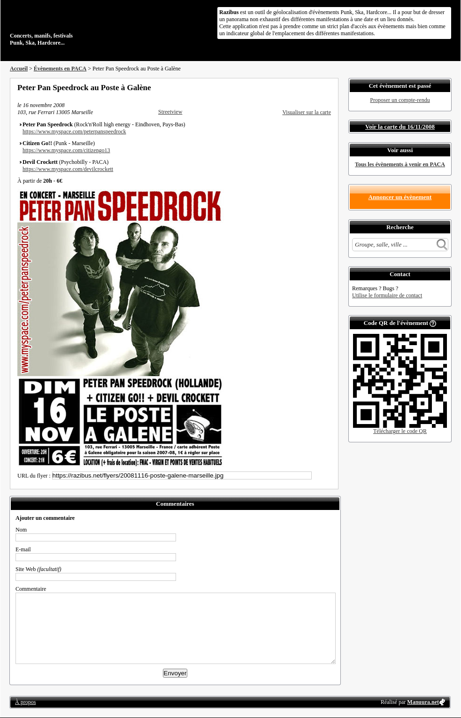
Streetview (170, 111)
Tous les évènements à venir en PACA (400, 164)
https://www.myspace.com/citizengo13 (66, 150)
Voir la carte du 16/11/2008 (400, 126)
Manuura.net (423, 702)
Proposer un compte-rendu (400, 100)
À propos (25, 702)
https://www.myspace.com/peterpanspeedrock (74, 131)
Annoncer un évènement (400, 197)
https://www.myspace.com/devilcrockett (68, 169)
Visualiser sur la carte (306, 112)
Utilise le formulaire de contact (387, 295)
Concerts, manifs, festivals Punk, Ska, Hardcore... (70, 25)
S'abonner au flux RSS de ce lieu (327, 87)
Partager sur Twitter (302, 87)
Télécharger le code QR (400, 431)
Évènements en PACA (60, 68)
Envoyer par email (315, 87)
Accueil (19, 68)
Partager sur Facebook (289, 87)
